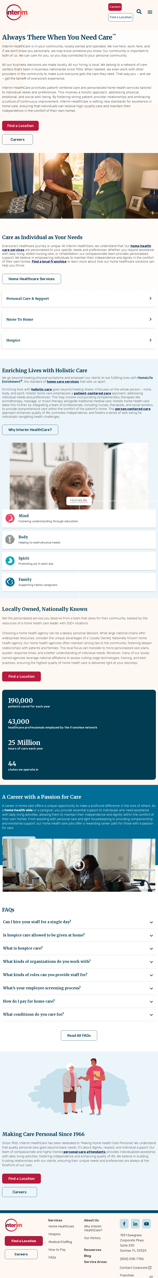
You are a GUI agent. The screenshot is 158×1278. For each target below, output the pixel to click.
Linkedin (135, 1227)
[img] (17, 12)
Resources (92, 1250)
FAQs (52, 1257)
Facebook (124, 1227)
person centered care (133, 409)
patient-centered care (92, 393)
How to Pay (57, 1250)
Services (55, 1220)
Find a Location (20, 126)
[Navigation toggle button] (150, 12)
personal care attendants (85, 1152)
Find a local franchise (49, 262)
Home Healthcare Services (31, 279)
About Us (91, 1220)
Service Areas (95, 1262)
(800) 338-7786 (132, 1259)
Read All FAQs (79, 1035)
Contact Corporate (134, 1268)
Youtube (146, 1227)
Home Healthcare (61, 1226)
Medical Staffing (60, 1242)
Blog (87, 1256)
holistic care (41, 389)
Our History (92, 1238)
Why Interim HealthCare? (30, 430)
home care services (63, 382)
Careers (18, 139)
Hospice (54, 1234)
